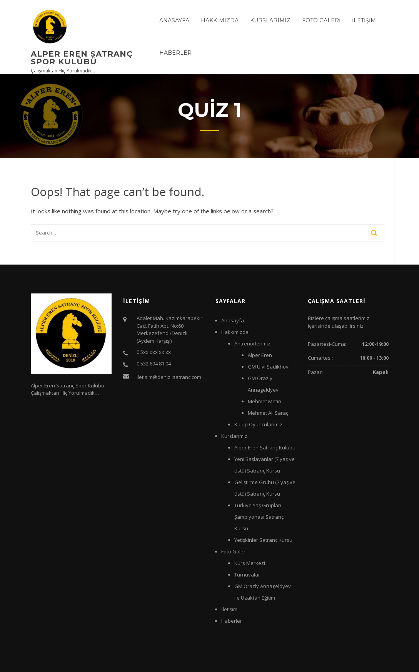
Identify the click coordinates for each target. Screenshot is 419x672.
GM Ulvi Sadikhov (268, 366)
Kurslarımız (270, 20)
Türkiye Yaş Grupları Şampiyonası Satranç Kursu (259, 517)
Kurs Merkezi (249, 563)
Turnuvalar (247, 574)
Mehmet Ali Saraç (268, 412)
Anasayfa (174, 20)
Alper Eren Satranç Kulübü (264, 447)
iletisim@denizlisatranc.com (169, 377)
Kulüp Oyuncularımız (258, 424)
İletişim (364, 20)
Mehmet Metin (264, 401)
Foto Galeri (321, 20)
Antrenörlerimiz (252, 343)
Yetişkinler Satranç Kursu (263, 539)
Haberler (175, 52)
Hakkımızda (220, 20)
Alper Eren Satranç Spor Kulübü (82, 57)
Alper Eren (260, 355)
